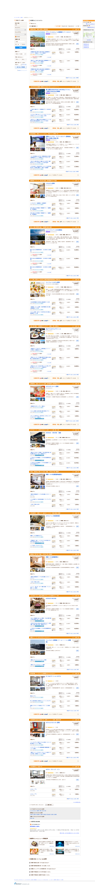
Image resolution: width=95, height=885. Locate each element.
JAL (45, 879)
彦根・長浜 (42, 810)
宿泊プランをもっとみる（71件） (73, 218)
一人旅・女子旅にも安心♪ (35, 504)
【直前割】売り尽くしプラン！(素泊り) (37, 406)
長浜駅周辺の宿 (86, 45)
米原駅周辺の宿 (86, 47)
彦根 (31, 818)
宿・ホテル (16, 879)
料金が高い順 (70, 26)
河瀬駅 (41, 814)
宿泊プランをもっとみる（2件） (73, 669)
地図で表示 (34, 26)
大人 (16, 44)
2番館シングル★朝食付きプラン (36, 535)
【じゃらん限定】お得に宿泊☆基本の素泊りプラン (39, 411)
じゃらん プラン (33, 789)
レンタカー (51, 879)
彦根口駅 (45, 814)
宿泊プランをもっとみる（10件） (73, 550)
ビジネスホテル (33, 810)
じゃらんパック (40, 879)
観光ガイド (59, 879)
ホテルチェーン (21, 879)
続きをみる (52, 846)
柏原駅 (34, 814)
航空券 (55, 879)
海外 (62, 879)
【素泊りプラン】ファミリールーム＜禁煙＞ (38, 659)
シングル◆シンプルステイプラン (36, 545)
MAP (77, 43)
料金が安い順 (64, 26)
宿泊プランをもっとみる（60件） (73, 467)
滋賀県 (22, 17)
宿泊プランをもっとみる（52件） (73, 374)
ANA (47, 879)
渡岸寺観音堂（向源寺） (35, 826)
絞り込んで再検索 (21, 67)
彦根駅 (55, 814)
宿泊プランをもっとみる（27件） (73, 591)
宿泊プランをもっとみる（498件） (72, 77)
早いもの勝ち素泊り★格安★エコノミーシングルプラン (40, 700)
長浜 (45, 810)
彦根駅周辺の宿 (86, 44)
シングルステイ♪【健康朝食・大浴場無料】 (38, 203)
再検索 (20, 47)
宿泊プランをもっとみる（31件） (73, 509)
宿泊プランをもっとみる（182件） (72, 171)
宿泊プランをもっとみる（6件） (73, 124)
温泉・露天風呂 (34, 879)
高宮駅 (52, 814)
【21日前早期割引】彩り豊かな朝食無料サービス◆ (39, 302)
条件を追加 (24, 64)
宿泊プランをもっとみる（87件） (73, 633)
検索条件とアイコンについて (22, 70)
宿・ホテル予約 (17, 17)
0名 (24, 44)
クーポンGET (49, 57)
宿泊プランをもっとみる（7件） (73, 710)
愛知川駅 (49, 814)
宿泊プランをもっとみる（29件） (73, 317)
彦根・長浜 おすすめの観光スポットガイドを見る (69, 833)
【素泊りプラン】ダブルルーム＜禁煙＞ (37, 664)
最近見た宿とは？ (92, 27)
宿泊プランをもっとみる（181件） (72, 420)
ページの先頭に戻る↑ (77, 802)
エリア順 (77, 26)
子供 (23, 44)
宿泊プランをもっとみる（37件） (73, 757)
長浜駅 (31, 814)
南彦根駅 (38, 814)
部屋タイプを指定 (19, 53)
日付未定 (17, 36)
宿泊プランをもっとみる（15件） (73, 275)
